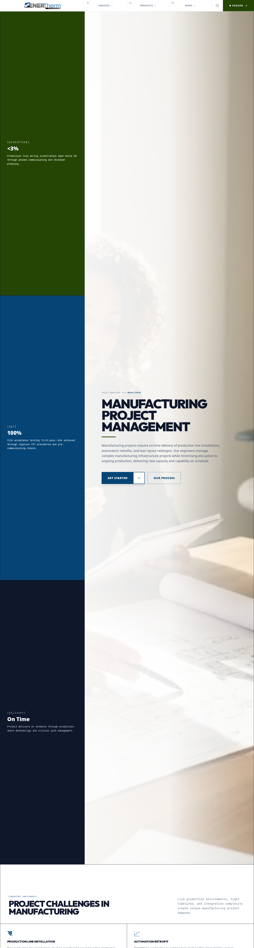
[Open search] (217, 5)
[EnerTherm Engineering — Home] (42, 5)
